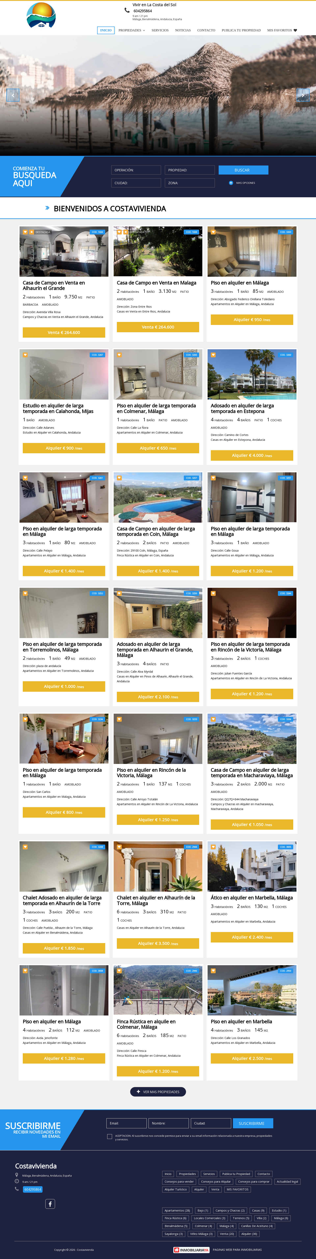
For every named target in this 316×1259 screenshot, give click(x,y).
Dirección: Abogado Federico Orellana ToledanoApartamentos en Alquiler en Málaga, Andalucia (243, 315)
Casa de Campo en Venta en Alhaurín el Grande (54, 298)
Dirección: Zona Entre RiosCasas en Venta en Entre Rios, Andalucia (143, 322)
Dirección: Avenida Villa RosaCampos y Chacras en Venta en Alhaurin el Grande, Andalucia (63, 328)
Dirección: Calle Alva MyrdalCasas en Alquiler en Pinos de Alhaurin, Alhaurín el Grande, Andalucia (155, 690)
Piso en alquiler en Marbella (241, 1034)
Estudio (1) (279, 1210)
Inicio (106, 30)
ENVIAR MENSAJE (239, 6)
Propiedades (131, 30)
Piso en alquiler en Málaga (240, 296)
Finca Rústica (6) (175, 1218)
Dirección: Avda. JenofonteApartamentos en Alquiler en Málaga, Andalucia (54, 1053)
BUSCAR (242, 170)
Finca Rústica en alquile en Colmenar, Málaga (146, 1037)
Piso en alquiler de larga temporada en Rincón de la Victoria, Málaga (250, 660)
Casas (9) (258, 1210)
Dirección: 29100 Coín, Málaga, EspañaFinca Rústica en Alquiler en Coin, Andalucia (145, 565)
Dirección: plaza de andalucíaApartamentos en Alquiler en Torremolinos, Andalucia (58, 682)
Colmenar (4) (203, 1226)
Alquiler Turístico (176, 1189)
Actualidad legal (287, 1181)
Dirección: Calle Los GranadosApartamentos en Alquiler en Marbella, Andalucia (243, 1053)
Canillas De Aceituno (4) (257, 1226)
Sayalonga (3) (174, 1234)
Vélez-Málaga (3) (201, 1234)
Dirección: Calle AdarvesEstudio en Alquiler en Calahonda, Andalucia (52, 443)
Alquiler (199, 1189)
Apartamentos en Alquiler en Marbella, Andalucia (243, 935)
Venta (215, 1189)
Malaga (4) (226, 1226)
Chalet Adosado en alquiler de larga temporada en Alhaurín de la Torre (62, 913)
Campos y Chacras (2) (230, 1210)
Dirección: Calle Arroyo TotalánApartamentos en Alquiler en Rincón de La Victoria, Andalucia (157, 815)
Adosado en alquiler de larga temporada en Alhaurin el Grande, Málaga (155, 663)
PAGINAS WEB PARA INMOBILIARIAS (237, 1250)
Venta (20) (227, 1234)
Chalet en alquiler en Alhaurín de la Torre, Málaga (156, 913)
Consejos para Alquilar (216, 1181)
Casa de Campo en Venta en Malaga (156, 296)
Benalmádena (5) (176, 1226)
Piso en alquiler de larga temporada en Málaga (62, 543)
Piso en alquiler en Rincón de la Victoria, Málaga (151, 786)
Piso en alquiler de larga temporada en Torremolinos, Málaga (62, 660)
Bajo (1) (203, 1210)
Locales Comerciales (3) (209, 1218)
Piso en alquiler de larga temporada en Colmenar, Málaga (156, 421)
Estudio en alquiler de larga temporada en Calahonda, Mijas (58, 421)
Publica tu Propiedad (241, 30)
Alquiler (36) (249, 1234)
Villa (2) (261, 1218)
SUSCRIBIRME (251, 1123)
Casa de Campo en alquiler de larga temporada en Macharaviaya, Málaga (252, 786)
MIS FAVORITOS (282, 30)
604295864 (143, 10)
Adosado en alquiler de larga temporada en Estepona (242, 421)
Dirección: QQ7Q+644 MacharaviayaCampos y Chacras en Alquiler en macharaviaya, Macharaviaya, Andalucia (242, 818)
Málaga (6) (281, 1218)
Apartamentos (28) (177, 1210)
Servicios (160, 30)
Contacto (206, 30)
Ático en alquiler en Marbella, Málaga (252, 911)
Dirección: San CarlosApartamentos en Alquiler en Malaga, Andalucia (54, 808)
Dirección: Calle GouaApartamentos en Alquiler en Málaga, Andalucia (242, 565)
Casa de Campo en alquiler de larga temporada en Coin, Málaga (156, 543)
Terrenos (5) (241, 1218)
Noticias (183, 30)
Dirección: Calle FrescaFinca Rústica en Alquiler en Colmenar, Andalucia (149, 1066)
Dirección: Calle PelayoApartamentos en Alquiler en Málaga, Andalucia (54, 565)
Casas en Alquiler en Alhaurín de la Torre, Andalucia (150, 941)
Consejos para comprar (253, 1181)
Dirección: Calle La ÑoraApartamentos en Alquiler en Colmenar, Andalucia (150, 443)
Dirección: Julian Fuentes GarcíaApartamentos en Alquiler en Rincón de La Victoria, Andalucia (251, 689)
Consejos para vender (179, 1181)
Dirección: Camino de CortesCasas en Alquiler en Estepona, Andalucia (238, 450)
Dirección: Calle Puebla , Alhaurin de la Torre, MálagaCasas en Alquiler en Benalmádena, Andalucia (58, 943)
